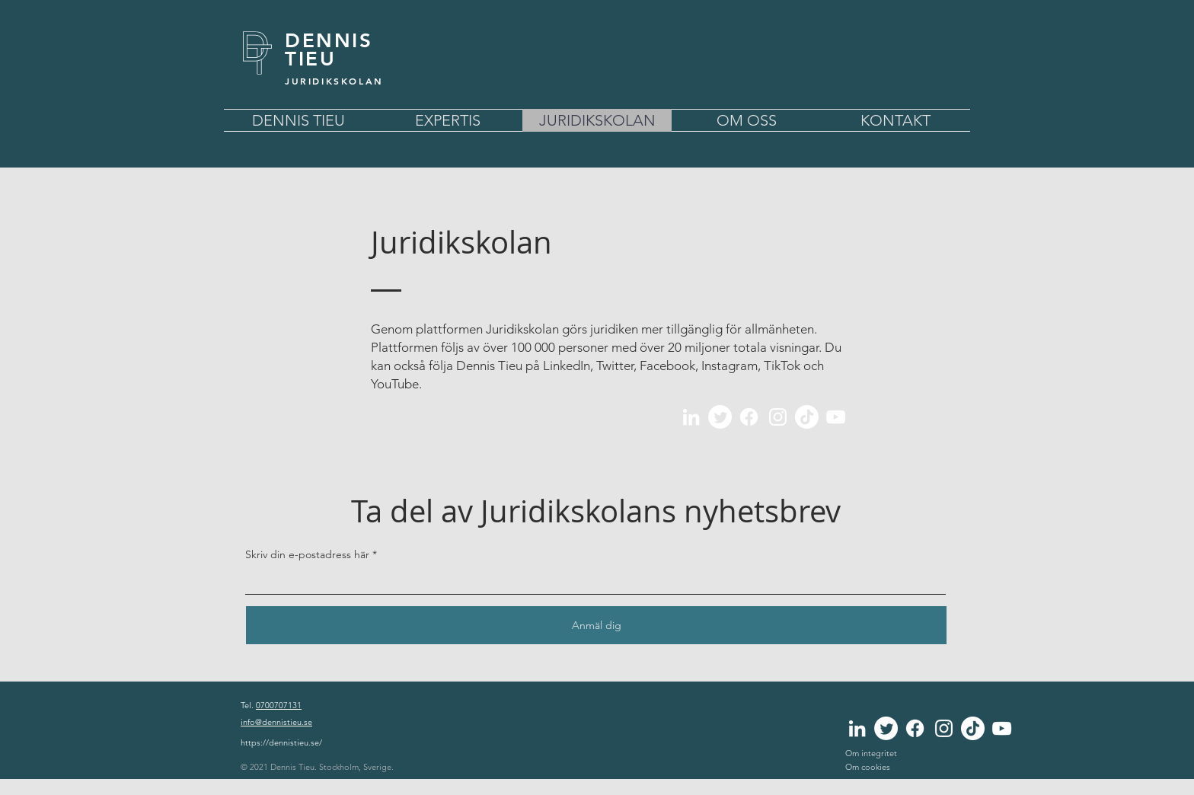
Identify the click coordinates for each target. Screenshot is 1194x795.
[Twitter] (720, 417)
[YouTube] (836, 417)
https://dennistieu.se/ (281, 742)
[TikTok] (807, 417)
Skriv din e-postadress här (307, 554)
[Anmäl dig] (596, 625)
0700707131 (279, 705)
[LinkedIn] (691, 417)
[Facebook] (749, 417)
